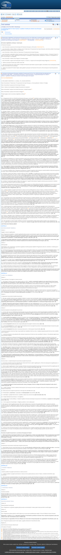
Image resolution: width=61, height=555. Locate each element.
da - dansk (29, 11)
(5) (1, 533)
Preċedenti (9, 14)
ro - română (53, 11)
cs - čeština (27, 11)
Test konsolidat (8, 33)
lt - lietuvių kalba (44, 11)
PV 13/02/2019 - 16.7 (35, 21)
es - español (26, 11)
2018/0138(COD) (9, 17)
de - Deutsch (30, 11)
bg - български (24, 11)
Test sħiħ (20, 14)
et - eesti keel (32, 11)
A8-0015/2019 (4, 21)
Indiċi (3, 14)
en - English (35, 11)
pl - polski (50, 11)
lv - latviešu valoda (42, 11)
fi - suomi (57, 11)
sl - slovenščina (56, 11)
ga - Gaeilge (38, 11)
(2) (1, 529)
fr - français (36, 11)
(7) (1, 536)
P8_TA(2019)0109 (50, 21)
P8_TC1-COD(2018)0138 (7, 77)
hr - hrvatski (39, 11)
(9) (1, 538)
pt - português (51, 11)
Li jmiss (13, 14)
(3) (1, 530)
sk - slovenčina (54, 11)
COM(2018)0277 (23, 40)
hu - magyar (45, 11)
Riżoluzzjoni (7, 32)
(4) (1, 531)
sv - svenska (59, 11)
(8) (1, 537)
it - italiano (41, 11)
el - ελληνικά (33, 11)
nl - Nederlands (48, 11)
